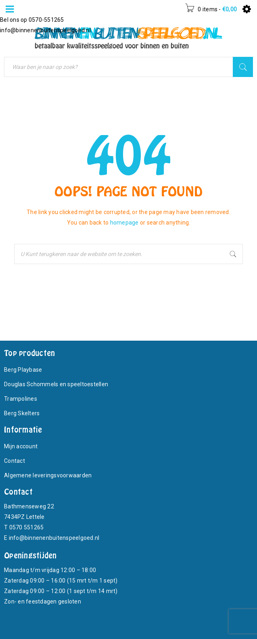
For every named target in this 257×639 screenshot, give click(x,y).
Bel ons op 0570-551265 (32, 20)
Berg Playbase (23, 369)
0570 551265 (26, 527)
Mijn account (21, 446)
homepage (124, 222)
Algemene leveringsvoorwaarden (48, 475)
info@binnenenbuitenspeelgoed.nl (45, 30)
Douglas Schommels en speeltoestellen (56, 384)
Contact (14, 461)
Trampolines (20, 398)
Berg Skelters (22, 413)
